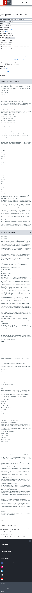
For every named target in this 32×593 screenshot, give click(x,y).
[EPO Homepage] (7, 2)
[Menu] (26, 3)
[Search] (23, 3)
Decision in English (10, 37)
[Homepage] (0, 9)
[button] (16, 81)
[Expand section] (30, 541)
